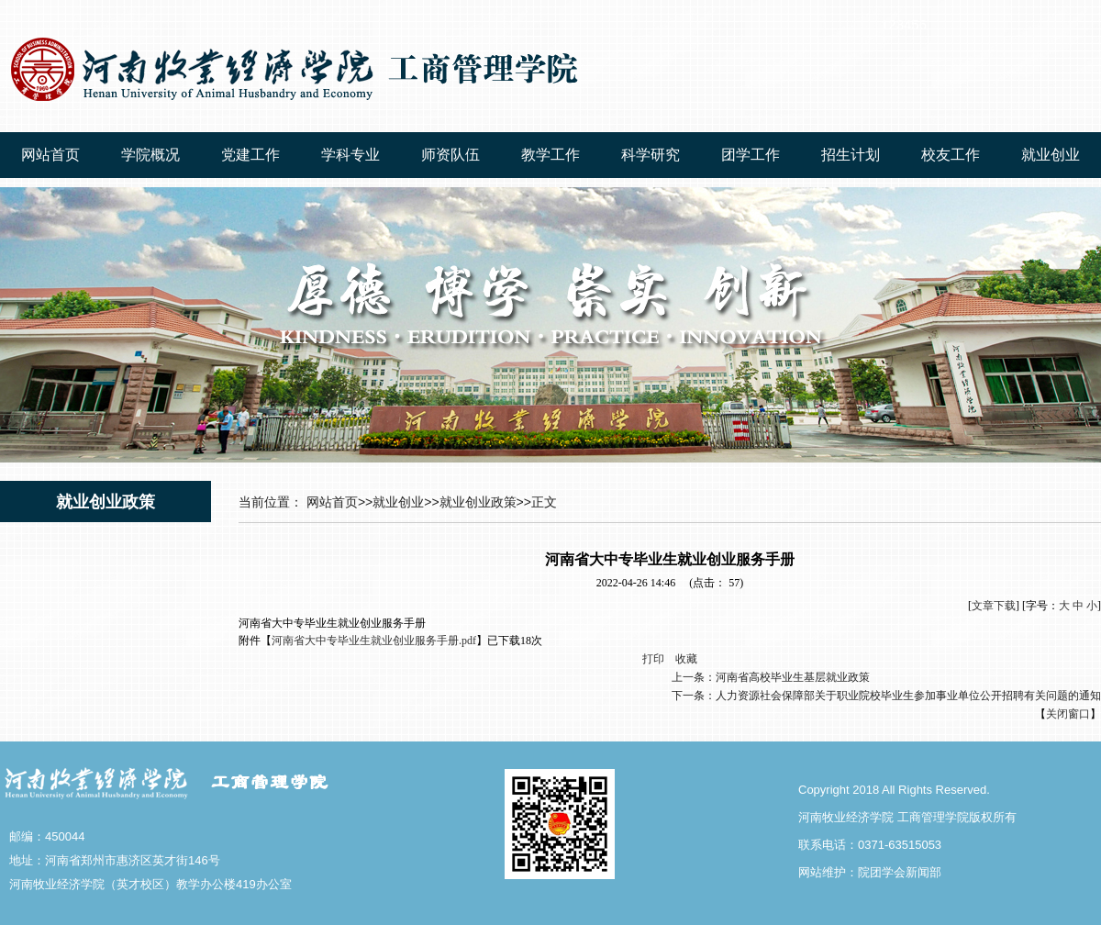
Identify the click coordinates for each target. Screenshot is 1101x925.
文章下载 (994, 605)
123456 (904, 24)
